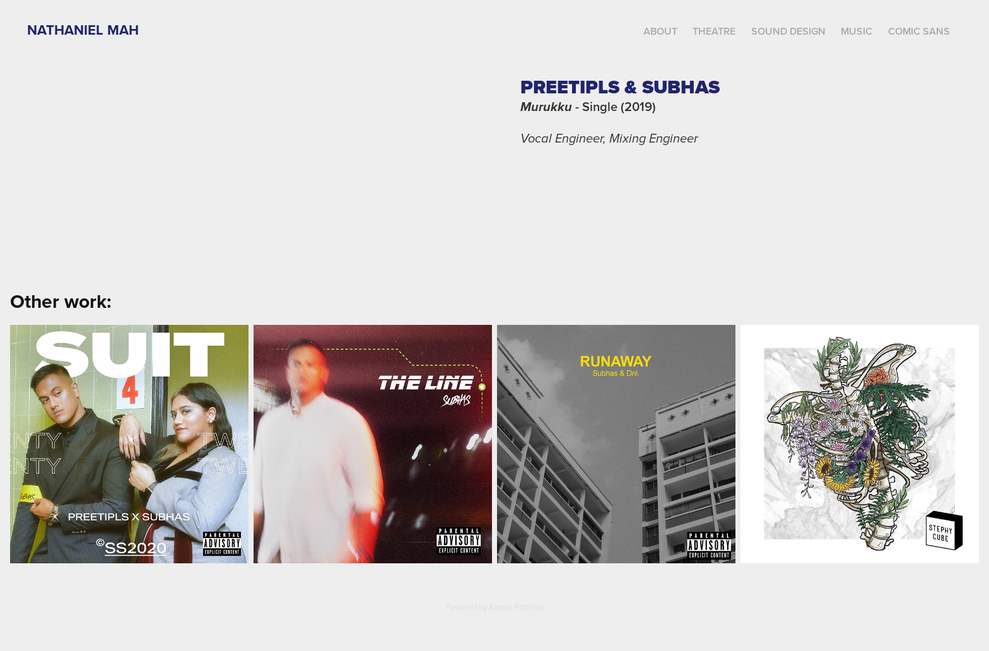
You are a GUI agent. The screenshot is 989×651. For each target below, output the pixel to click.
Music (856, 31)
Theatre (714, 31)
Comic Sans (919, 31)
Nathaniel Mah (83, 30)
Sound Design (788, 31)
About (660, 31)
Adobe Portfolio (516, 607)
